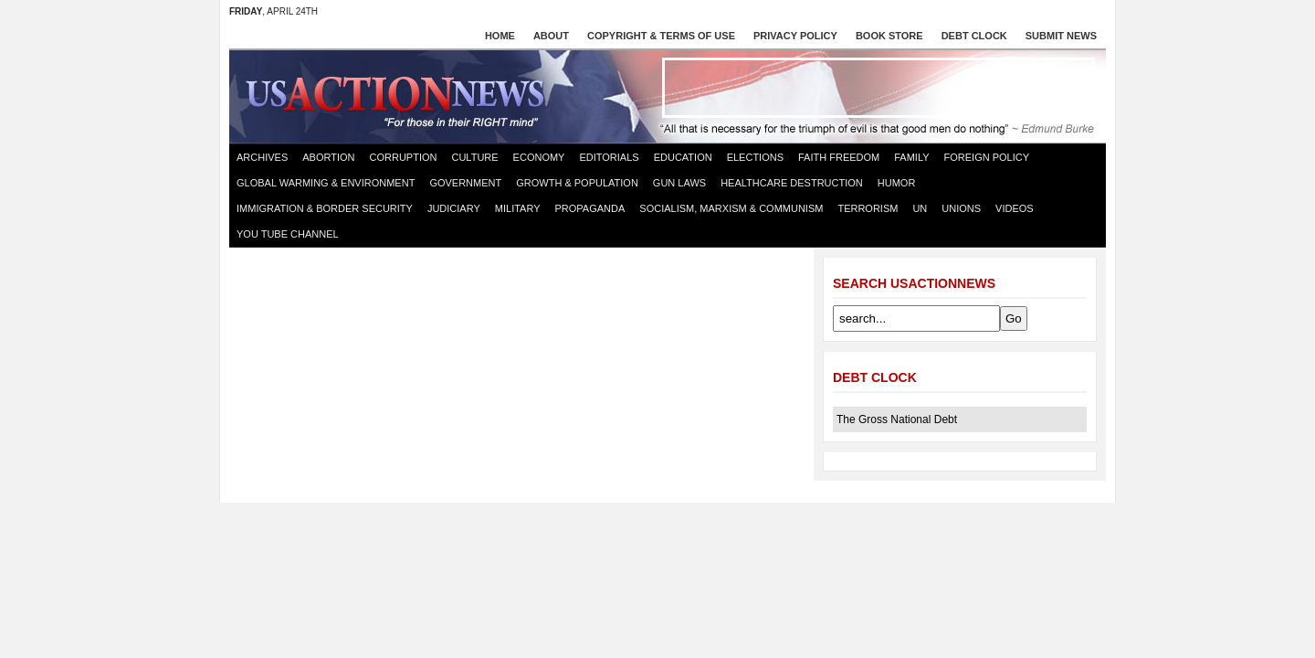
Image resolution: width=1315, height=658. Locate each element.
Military (518, 208)
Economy (539, 157)
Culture (474, 157)
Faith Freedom (838, 157)
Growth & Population (577, 182)
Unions (961, 208)
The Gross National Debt (896, 419)
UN (919, 208)
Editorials (608, 157)
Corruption (403, 157)
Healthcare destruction (792, 182)
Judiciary (453, 208)
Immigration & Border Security (325, 208)
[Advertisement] (878, 87)
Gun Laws (679, 182)
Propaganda (590, 208)
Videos (1014, 208)
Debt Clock (974, 35)
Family (911, 157)
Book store (889, 35)
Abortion (328, 157)
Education (683, 157)
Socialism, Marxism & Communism (731, 208)
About (551, 35)
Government (465, 182)
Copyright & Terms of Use (661, 35)
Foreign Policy (987, 157)
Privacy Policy (795, 35)
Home (500, 35)
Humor (897, 182)
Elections (755, 157)
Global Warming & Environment (326, 182)
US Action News (400, 95)
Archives (262, 157)
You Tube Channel (288, 233)
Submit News (1061, 35)
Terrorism (867, 208)
